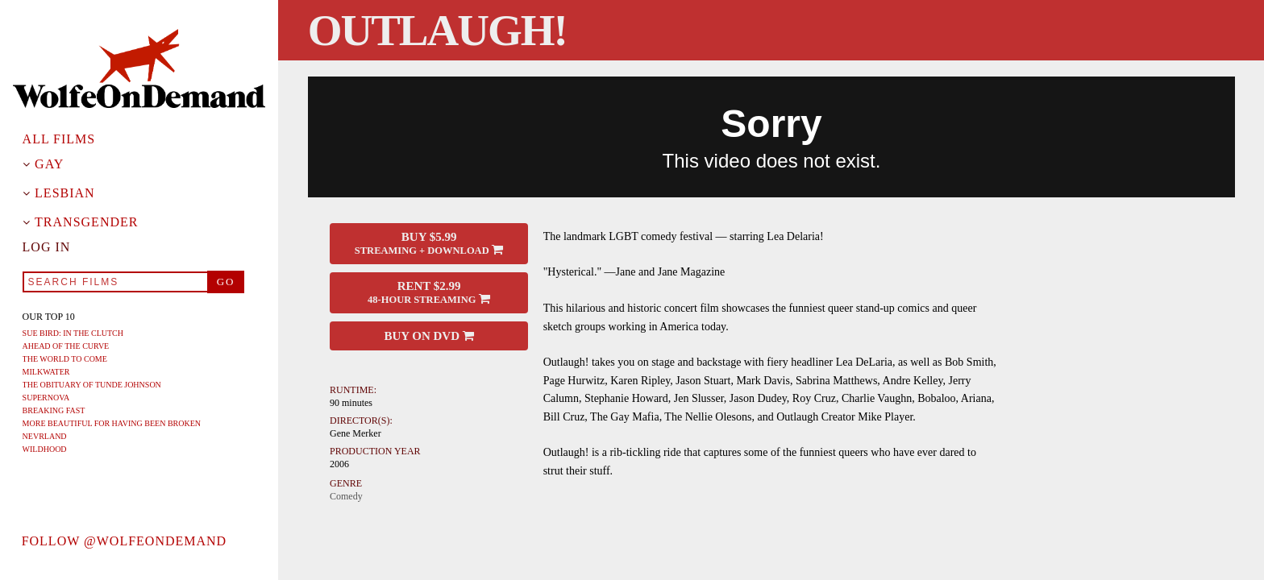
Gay (49, 164)
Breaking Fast (54, 410)
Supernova (46, 397)
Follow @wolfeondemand (124, 541)
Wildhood (45, 449)
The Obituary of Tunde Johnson (92, 384)
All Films (59, 139)
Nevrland (45, 436)
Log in (47, 247)
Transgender (86, 222)
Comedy (346, 496)
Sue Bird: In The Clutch (73, 333)
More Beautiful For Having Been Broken (112, 423)
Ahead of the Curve (66, 346)
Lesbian (65, 193)
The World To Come (65, 358)
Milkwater (46, 371)
